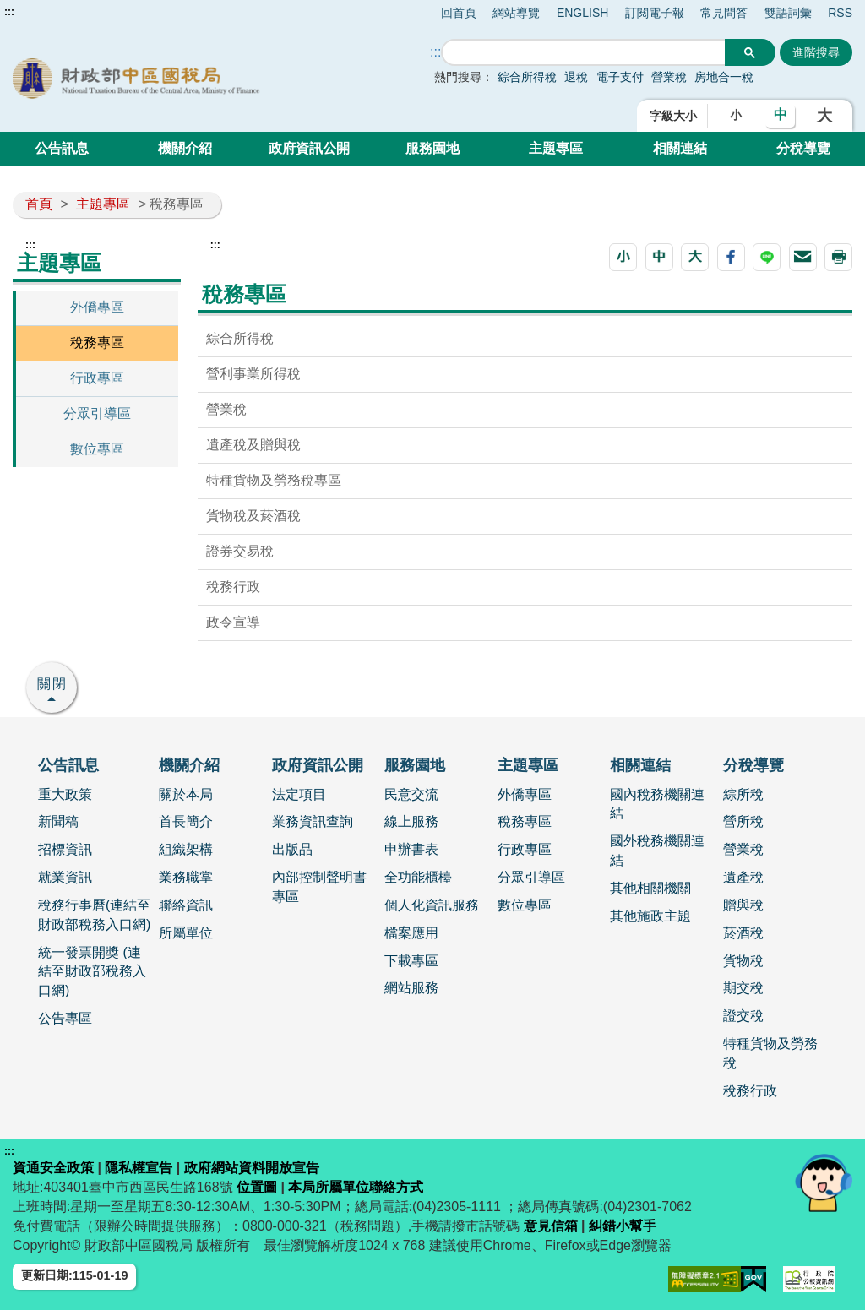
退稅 (576, 77)
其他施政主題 (650, 916)
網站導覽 (516, 12)
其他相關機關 (650, 888)
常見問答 (724, 12)
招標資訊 (65, 849)
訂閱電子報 (654, 12)
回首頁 (458, 12)
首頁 (38, 204)
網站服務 (411, 988)
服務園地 (432, 148)
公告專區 (65, 1018)
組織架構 (186, 849)
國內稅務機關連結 (657, 804)
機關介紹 (185, 148)
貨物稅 (743, 961)
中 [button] (780, 114)
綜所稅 (743, 794)
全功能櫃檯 (418, 877)
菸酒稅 (743, 933)
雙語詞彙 (788, 12)
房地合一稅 (723, 77)
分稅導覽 (803, 148)
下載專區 (411, 961)
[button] (623, 257)
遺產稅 (743, 877)
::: (9, 12)
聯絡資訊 (186, 905)
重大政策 (65, 794)
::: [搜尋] (435, 52)
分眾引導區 (97, 413)
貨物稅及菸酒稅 (253, 515)
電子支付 (620, 77)
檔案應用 (411, 933)
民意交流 (411, 794)
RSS (840, 12)
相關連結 (680, 148)
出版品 (292, 849)
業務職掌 (186, 877)
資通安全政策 (53, 1168)
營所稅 (743, 821)
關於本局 (186, 794)
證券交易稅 (240, 551)
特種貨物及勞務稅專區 (273, 480)
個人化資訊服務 (431, 905)
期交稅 (743, 988)
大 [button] (824, 115)
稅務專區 (97, 342)
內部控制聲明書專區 (319, 887)
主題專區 (556, 148)
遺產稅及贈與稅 (253, 445)
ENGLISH (582, 12)
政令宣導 (233, 622)
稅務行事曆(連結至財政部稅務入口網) (94, 915)
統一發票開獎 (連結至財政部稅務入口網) (92, 971)
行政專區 (97, 378)
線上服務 (411, 821)
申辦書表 (411, 849)
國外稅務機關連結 (657, 850)
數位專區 (97, 449)
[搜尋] (583, 53)
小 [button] (736, 115)
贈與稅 (743, 905)
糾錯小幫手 (622, 1226)
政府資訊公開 (309, 148)
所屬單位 (186, 933)
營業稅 (670, 77)
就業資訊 (65, 877)
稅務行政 (233, 586)
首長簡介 (186, 821)
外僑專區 (97, 307)
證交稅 (743, 1015)
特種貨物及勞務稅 (770, 1053)
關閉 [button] (52, 684)
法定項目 (299, 794)
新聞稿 (58, 821)
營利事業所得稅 (253, 374)
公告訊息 (62, 148)
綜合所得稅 (527, 77)
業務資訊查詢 (312, 821)
